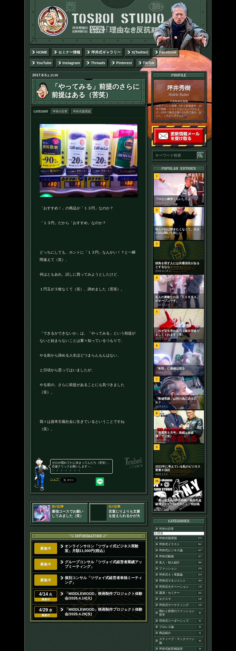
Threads (98, 63)
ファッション (181, 568)
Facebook (167, 52)
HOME (41, 52)
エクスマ (181, 599)
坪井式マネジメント (181, 580)
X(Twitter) (140, 52)
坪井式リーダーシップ (181, 620)
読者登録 (203, 143)
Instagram (71, 63)
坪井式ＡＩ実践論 (181, 574)
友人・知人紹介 (181, 562)
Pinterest (124, 63)
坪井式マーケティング (181, 605)
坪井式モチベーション (181, 586)
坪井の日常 (60, 111)
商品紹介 (181, 633)
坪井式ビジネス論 (181, 550)
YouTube (44, 63)
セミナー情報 (69, 52)
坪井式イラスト (181, 544)
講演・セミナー (181, 593)
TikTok (149, 63)
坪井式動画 (181, 556)
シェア (54, 479)
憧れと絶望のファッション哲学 (181, 612)
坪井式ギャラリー (106, 52)
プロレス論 (181, 627)
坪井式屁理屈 (82, 111)
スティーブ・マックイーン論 (181, 640)
